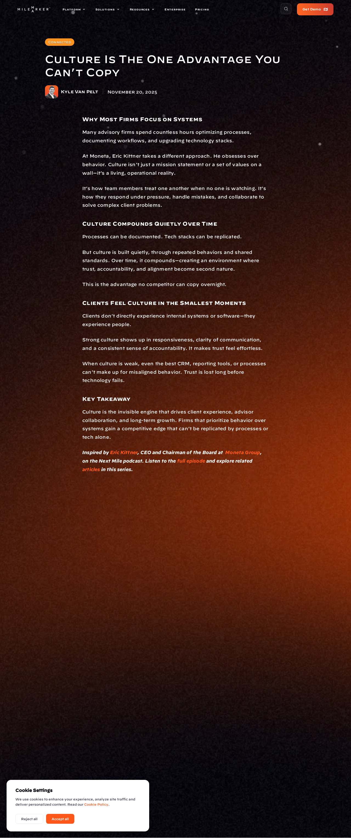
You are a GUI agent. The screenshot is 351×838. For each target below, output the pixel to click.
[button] (286, 8)
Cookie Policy (96, 804)
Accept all (60, 819)
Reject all (29, 819)
